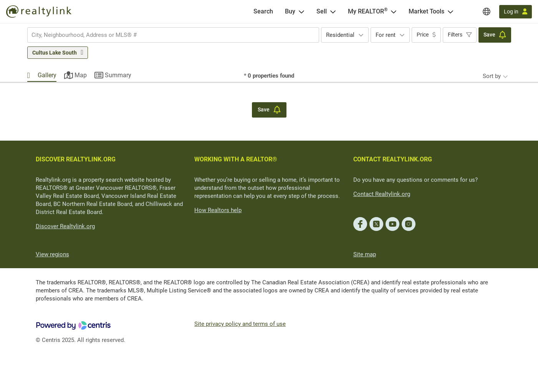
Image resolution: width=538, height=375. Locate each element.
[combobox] (173, 35)
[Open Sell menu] (333, 11)
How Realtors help (218, 210)
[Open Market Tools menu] (450, 11)
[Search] (263, 11)
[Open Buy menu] (301, 11)
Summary (118, 75)
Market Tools (426, 11)
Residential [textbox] (340, 35)
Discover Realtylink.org (65, 226)
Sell (321, 11)
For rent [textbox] (386, 35)
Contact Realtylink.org (381, 194)
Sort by (492, 76)
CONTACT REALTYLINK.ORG (392, 159)
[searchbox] (168, 35)
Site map (364, 254)
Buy (290, 11)
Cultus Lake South (54, 53)
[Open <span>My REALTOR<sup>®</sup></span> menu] (394, 11)
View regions (52, 254)
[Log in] (515, 11)
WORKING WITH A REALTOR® (235, 159)
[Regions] (486, 11)
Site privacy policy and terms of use (240, 323)
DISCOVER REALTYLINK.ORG (76, 159)
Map (80, 75)
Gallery (47, 75)
